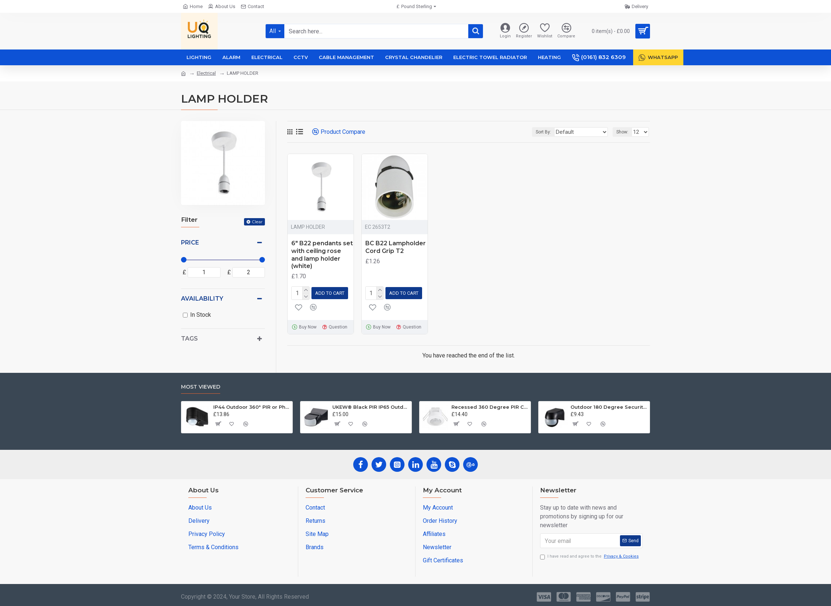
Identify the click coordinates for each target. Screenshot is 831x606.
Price (190, 242)
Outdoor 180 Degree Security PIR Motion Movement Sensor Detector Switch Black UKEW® (608, 405)
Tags (189, 338)
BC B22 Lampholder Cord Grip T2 (395, 247)
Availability (202, 298)
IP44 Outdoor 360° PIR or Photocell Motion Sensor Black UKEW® (251, 405)
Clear (257, 221)
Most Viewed (200, 385)
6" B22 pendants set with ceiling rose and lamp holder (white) (322, 254)
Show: (624, 132)
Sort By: (555, 132)
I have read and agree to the (590, 555)
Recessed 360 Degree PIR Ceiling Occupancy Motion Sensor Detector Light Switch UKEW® (489, 405)
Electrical (206, 73)
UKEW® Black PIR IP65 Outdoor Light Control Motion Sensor (370, 405)
